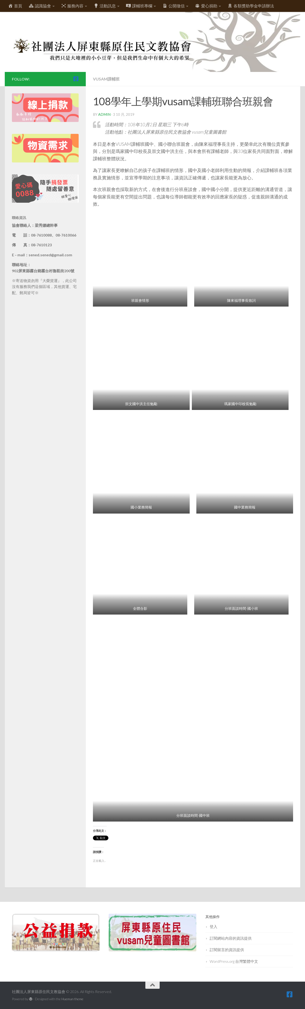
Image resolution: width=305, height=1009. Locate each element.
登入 (213, 926)
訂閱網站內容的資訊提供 (231, 938)
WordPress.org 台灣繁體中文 (234, 961)
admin (104, 114)
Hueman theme (72, 999)
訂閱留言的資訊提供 (227, 949)
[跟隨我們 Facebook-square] (76, 79)
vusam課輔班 (106, 78)
